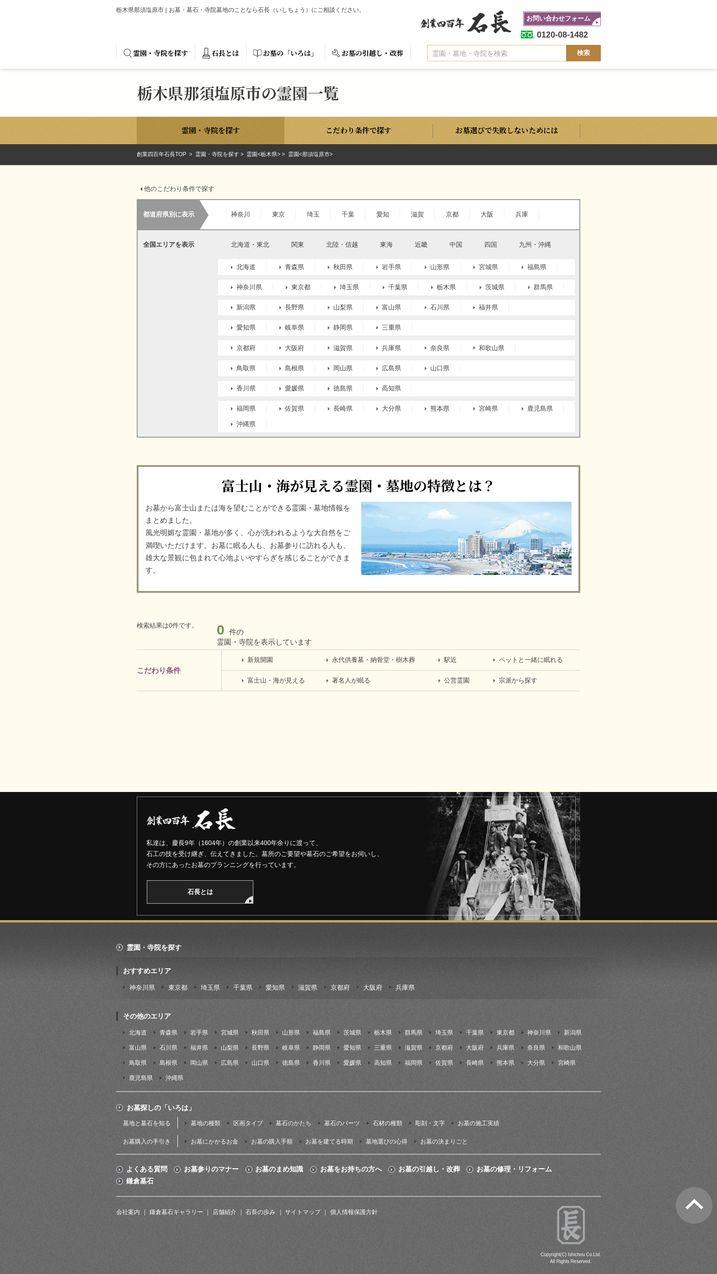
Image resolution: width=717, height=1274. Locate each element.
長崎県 (343, 408)
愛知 (382, 214)
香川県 (246, 388)
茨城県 (494, 287)
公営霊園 (457, 680)
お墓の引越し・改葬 (372, 53)
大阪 (487, 214)
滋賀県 (343, 348)
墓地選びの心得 (386, 1141)
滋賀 (417, 214)
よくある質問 (146, 1169)
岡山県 (343, 368)
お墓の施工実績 (478, 1123)
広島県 (391, 368)
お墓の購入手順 (272, 1141)
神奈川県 (249, 287)
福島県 (536, 267)
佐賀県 (294, 408)
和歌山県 (491, 348)
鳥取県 (246, 368)
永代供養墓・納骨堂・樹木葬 (373, 659)
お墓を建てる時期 (329, 1141)
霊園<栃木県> (263, 154)
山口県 (439, 368)
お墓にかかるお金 (214, 1141)
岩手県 (391, 267)
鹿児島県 (540, 408)
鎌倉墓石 (140, 1181)
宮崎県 (488, 408)
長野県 (294, 307)
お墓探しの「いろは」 (161, 1107)
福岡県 (246, 408)
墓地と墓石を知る (147, 1123)
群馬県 (543, 287)
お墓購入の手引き (147, 1141)
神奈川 (240, 214)
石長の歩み (260, 1212)
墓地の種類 (205, 1123)
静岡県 (343, 327)
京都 (452, 214)
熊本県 (439, 408)
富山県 (391, 307)
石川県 (439, 307)
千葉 (348, 214)
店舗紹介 (224, 1212)
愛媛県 (294, 388)
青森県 (294, 267)
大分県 (391, 408)
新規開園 (260, 659)
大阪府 (294, 348)
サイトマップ (303, 1212)
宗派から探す (518, 680)
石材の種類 (387, 1123)
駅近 (450, 659)
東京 (278, 214)
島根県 (294, 368)
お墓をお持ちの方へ (351, 1169)
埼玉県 (349, 287)
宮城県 (488, 267)
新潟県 (246, 307)
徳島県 (343, 388)
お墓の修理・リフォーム (514, 1169)
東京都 (300, 287)
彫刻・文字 (430, 1123)
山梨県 (343, 307)
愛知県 (246, 327)
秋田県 (343, 267)
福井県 (488, 307)
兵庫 (521, 214)
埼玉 (313, 214)
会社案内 (128, 1212)
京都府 (246, 348)
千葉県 (397, 287)
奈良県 (439, 348)
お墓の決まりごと (444, 1141)
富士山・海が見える (276, 680)
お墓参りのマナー (211, 1169)
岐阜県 (294, 327)
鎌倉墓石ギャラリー (176, 1212)
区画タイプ (248, 1123)
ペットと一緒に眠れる (531, 659)
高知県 (391, 388)
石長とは (225, 53)
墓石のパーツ (342, 1123)
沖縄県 (246, 424)
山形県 (439, 267)
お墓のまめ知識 (279, 1169)
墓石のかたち (293, 1123)
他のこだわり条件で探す (179, 188)
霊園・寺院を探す (160, 53)
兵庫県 (391, 348)
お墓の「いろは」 (290, 53)
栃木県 (446, 287)
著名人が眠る (351, 680)
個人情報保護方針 (354, 1212)
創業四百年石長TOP (162, 154)
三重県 (391, 327)
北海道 (246, 267)
